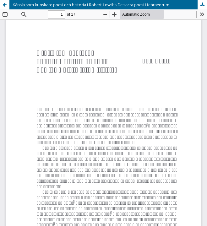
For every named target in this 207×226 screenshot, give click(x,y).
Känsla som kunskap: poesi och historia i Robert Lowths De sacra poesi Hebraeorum (91, 5)
